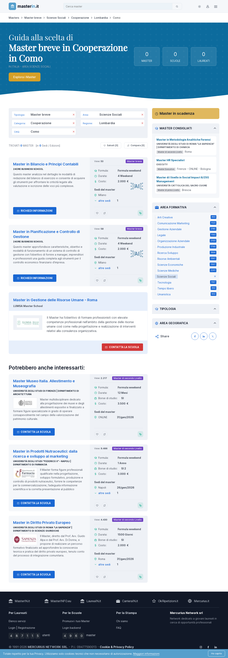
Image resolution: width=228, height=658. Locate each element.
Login (12, 627)
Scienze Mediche (186, 270)
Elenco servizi (17, 621)
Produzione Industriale (186, 247)
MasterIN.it (22, 601)
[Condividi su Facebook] (195, 336)
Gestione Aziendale (186, 229)
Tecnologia (186, 282)
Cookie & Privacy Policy (117, 647)
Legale (186, 235)
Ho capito (216, 653)
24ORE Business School (28, 169)
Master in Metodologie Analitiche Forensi (183, 139)
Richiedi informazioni (34, 210)
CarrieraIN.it (130, 601)
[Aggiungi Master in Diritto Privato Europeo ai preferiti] (97, 577)
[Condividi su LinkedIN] (203, 336)
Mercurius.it (201, 601)
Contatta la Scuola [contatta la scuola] (122, 347)
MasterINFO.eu (61, 601)
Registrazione (26, 627)
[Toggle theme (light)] (199, 6)
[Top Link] (215, 6)
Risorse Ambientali (186, 258)
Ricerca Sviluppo (186, 252)
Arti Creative (186, 217)
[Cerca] (177, 6)
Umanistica (186, 294)
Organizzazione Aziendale (186, 241)
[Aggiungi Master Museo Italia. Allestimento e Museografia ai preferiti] (97, 434)
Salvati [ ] (111, 145)
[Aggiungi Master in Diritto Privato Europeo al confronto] (105, 577)
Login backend (71, 627)
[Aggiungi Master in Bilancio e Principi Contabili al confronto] (105, 213)
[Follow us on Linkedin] (215, 647)
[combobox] (119, 6)
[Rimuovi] (73, 115)
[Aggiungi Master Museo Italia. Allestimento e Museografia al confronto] (105, 434)
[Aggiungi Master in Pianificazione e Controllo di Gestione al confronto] (105, 280)
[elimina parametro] (215, 276)
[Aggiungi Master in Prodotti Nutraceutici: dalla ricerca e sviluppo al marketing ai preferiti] (97, 505)
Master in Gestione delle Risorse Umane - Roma (55, 300)
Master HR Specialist (170, 160)
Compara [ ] (135, 145)
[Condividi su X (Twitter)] (212, 336)
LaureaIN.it (93, 601)
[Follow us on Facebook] (208, 647)
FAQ (118, 627)
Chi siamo (122, 621)
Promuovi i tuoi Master (76, 621)
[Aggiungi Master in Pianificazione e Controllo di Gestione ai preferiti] (97, 280)
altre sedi (104, 200)
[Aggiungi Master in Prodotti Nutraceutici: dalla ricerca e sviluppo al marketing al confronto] (105, 505)
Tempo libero (186, 288)
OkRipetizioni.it (168, 601)
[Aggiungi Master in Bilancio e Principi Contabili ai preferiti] (97, 213)
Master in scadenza (177, 113)
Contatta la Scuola (34, 431)
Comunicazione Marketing (186, 223)
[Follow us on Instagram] (201, 647)
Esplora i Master (24, 77)
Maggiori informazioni (146, 653)
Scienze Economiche (186, 264)
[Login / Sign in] (207, 6)
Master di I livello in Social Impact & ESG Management (182, 179)
